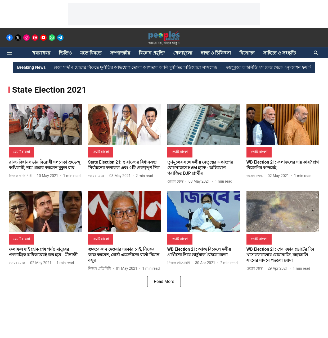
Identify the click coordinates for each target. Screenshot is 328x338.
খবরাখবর (41, 53)
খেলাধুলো (182, 53)
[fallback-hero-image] (45, 124)
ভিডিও (65, 53)
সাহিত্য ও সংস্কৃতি (279, 53)
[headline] (45, 165)
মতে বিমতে (91, 53)
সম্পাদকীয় (120, 53)
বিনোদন (247, 53)
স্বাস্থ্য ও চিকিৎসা (216, 53)
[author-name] (21, 176)
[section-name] (21, 151)
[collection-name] (49, 89)
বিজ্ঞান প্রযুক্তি (151, 53)
